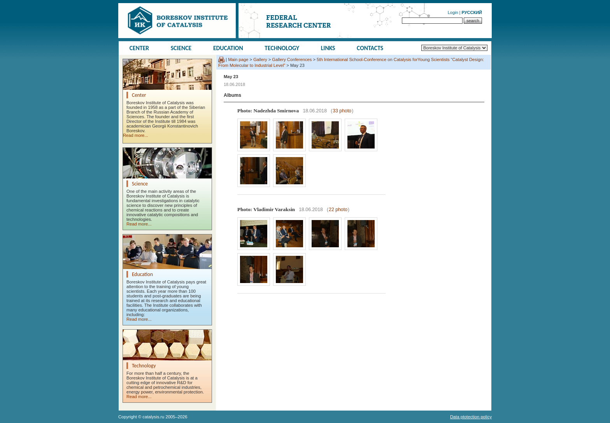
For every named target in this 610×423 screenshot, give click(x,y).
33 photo (342, 111)
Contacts (370, 48)
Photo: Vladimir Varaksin (266, 209)
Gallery (260, 59)
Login (453, 12)
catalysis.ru (153, 416)
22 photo (338, 209)
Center (139, 48)
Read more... (135, 135)
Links (328, 48)
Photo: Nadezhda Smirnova (268, 111)
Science (181, 48)
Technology (282, 48)
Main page (238, 59)
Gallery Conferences (292, 59)
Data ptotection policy (471, 416)
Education (228, 48)
